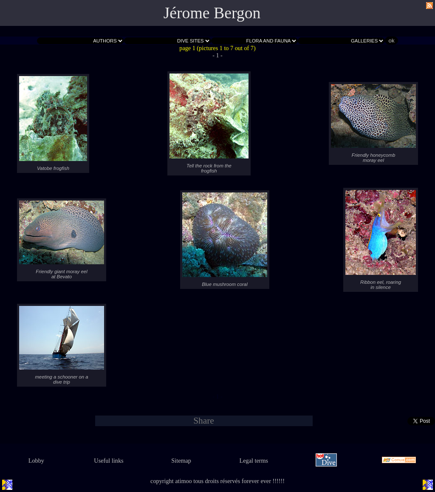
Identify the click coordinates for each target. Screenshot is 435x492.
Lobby (36, 460)
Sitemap (181, 460)
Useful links (108, 460)
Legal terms (254, 460)
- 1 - (217, 55)
